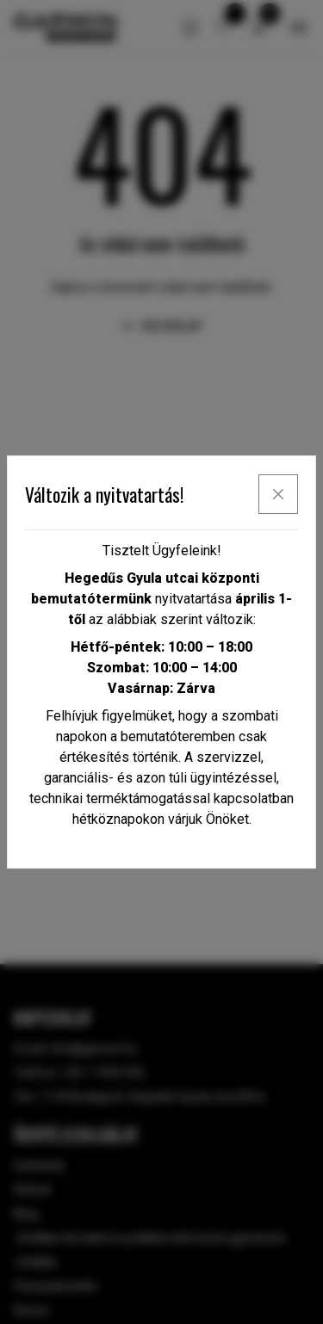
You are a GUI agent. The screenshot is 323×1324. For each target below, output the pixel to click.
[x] (278, 494)
